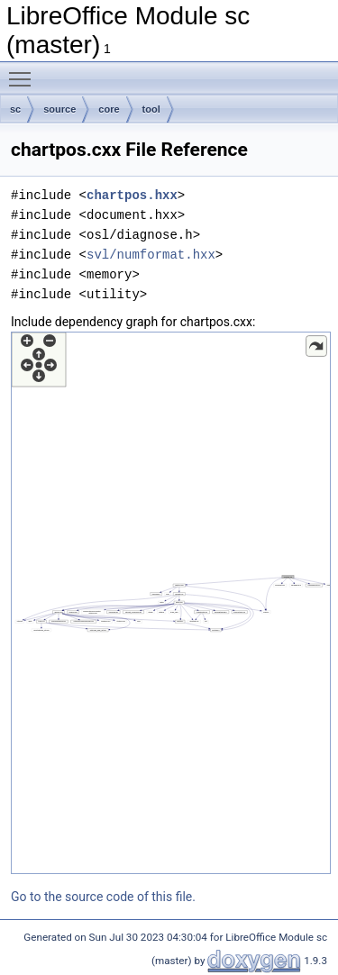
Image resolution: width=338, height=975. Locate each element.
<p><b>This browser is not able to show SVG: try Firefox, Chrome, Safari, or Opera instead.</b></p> (171, 603)
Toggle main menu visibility (24, 71)
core (108, 109)
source (59, 109)
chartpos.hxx (132, 195)
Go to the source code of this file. (103, 896)
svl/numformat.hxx (151, 254)
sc (15, 109)
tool (151, 109)
